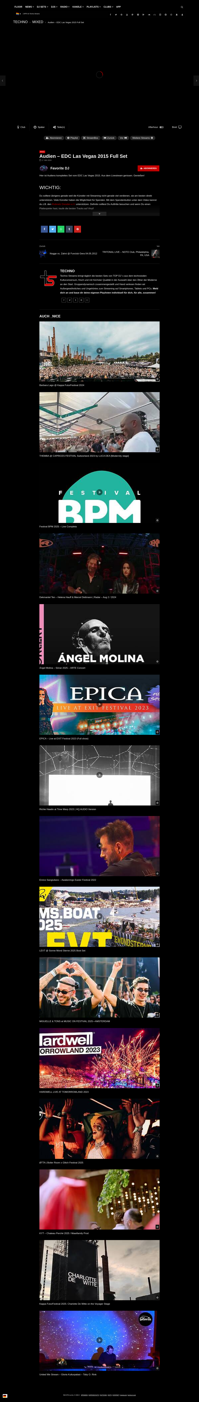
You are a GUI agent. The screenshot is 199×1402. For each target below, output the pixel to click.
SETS (110, 1395)
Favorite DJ (59, 168)
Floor (18, 7)
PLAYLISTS (93, 7)
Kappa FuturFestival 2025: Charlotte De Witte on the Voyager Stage (74, 1304)
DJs (53, 7)
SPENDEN (84, 1395)
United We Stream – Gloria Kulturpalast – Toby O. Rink (67, 1374)
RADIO (64, 7)
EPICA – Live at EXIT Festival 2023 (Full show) (63, 738)
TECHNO (20, 22)
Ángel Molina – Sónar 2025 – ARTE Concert (62, 668)
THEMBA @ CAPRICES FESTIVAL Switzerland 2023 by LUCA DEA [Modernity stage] (84, 456)
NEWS (28, 7)
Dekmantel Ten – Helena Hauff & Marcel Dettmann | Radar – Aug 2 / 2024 (77, 597)
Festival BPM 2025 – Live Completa (58, 526)
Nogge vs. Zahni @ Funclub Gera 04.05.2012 (73, 253)
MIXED (37, 22)
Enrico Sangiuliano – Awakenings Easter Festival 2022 (67, 880)
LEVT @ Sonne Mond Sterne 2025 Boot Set (62, 950)
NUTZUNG (103, 1395)
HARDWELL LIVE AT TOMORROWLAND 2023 (64, 1092)
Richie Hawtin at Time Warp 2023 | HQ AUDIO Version (67, 809)
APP (118, 7)
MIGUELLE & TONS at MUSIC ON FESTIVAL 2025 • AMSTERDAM (74, 1021)
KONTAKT (116, 1395)
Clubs (107, 7)
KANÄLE (77, 7)
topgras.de (123, 1395)
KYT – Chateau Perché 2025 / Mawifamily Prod (64, 1233)
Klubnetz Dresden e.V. (63, 204)
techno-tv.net (132, 1395)
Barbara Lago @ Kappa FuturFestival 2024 (61, 385)
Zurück (42, 246)
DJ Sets (41, 7)
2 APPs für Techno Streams (31, 14)
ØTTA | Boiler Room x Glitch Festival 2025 (61, 1162)
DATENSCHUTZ (94, 1395)
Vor (158, 246)
